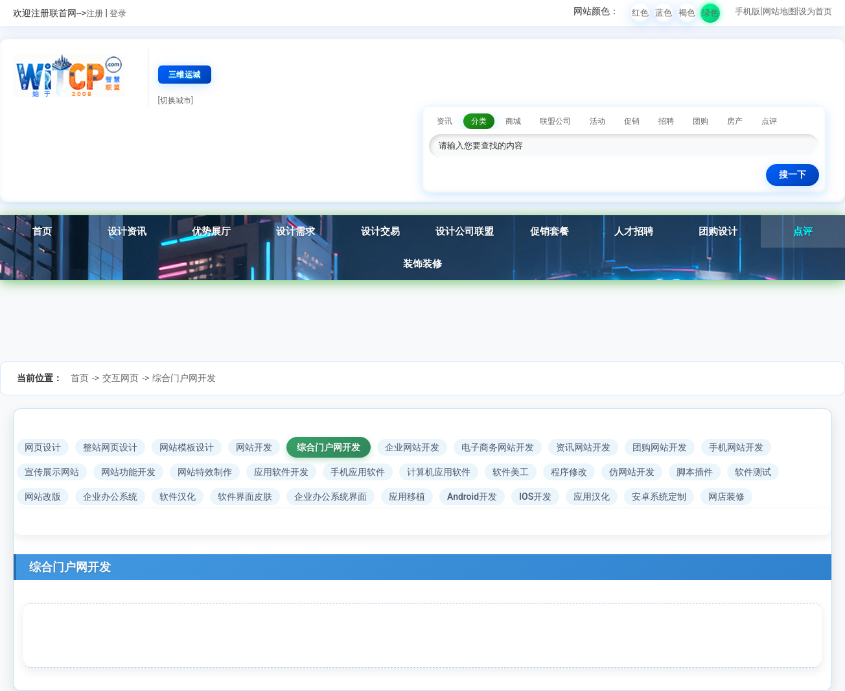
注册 (94, 13)
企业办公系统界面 (330, 496)
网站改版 (43, 496)
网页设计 (43, 447)
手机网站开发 (736, 447)
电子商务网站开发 (497, 447)
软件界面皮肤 (245, 496)
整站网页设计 (110, 447)
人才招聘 (633, 231)
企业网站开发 (412, 447)
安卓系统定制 (659, 496)
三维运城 (184, 74)
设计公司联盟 (464, 231)
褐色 (686, 13)
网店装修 (726, 496)
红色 (640, 13)
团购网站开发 (659, 447)
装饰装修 (422, 264)
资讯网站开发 (583, 447)
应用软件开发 (281, 472)
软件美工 (510, 472)
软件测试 (753, 472)
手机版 (747, 11)
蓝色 (663, 13)
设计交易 (380, 231)
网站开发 (254, 447)
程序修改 (569, 472)
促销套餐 (549, 231)
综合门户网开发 (184, 378)
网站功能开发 (128, 472)
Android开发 (472, 496)
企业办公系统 (110, 496)
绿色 (710, 13)
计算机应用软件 (438, 472)
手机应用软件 (357, 472)
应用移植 (407, 496)
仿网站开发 (631, 472)
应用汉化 (591, 496)
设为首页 (815, 11)
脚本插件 (695, 472)
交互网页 (120, 378)
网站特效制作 (205, 472)
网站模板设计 (186, 447)
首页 (42, 231)
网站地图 (779, 11)
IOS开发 (535, 496)
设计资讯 (127, 231)
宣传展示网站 (52, 472)
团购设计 (718, 231)
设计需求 (295, 231)
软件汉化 (177, 496)
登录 (118, 13)
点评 (803, 231)
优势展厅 (211, 231)
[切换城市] (175, 100)
